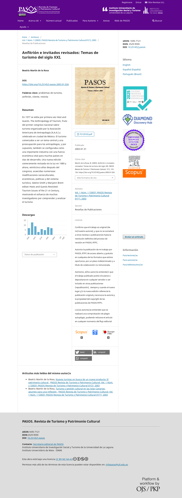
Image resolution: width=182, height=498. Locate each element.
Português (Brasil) (132, 74)
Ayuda (23, 26)
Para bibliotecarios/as (133, 264)
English (126, 64)
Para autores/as (130, 260)
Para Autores (90, 20)
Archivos (35, 37)
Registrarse (127, 2)
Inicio (24, 37)
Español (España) (132, 69)
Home (21, 20)
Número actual (54, 20)
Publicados (72, 20)
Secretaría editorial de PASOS (48, 444)
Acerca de (34, 20)
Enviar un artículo (134, 236)
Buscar (157, 20)
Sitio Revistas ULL (154, 2)
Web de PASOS (122, 20)
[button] (83, 352)
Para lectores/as (130, 255)
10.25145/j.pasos (136, 47)
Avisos (106, 20)
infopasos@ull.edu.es (117, 464)
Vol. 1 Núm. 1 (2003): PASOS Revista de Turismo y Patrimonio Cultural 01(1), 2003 (59, 40)
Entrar (138, 2)
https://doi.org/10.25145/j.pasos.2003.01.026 (45, 84)
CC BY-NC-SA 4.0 (72, 459)
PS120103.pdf (85, 134)
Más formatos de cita (86, 177)
